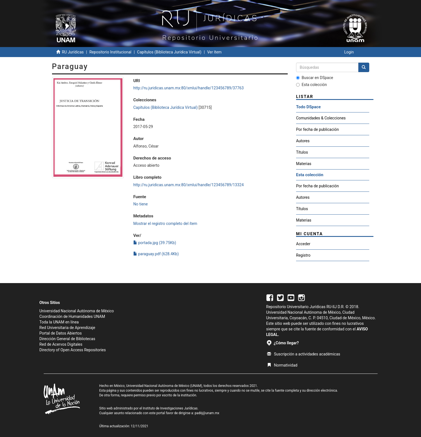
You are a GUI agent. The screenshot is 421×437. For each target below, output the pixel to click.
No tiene (140, 204)
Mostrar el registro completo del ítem (165, 223)
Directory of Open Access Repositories (73, 350)
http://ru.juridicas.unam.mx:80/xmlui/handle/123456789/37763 (188, 88)
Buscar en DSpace (314, 77)
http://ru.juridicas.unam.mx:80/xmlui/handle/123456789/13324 (188, 185)
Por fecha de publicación (317, 129)
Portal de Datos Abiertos (61, 333)
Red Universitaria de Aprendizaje (67, 327)
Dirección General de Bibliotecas (67, 339)
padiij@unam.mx (207, 413)
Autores (302, 141)
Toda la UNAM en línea (59, 322)
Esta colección (311, 84)
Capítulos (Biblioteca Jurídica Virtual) (169, 52)
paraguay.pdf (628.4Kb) (156, 254)
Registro (303, 255)
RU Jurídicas (72, 52)
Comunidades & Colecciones (321, 118)
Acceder (303, 244)
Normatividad (282, 365)
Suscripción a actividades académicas (303, 354)
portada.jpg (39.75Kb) (154, 242)
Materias (303, 163)
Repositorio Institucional (110, 52)
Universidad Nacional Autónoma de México (77, 311)
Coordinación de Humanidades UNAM (72, 316)
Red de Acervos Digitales (61, 344)
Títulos (302, 152)
